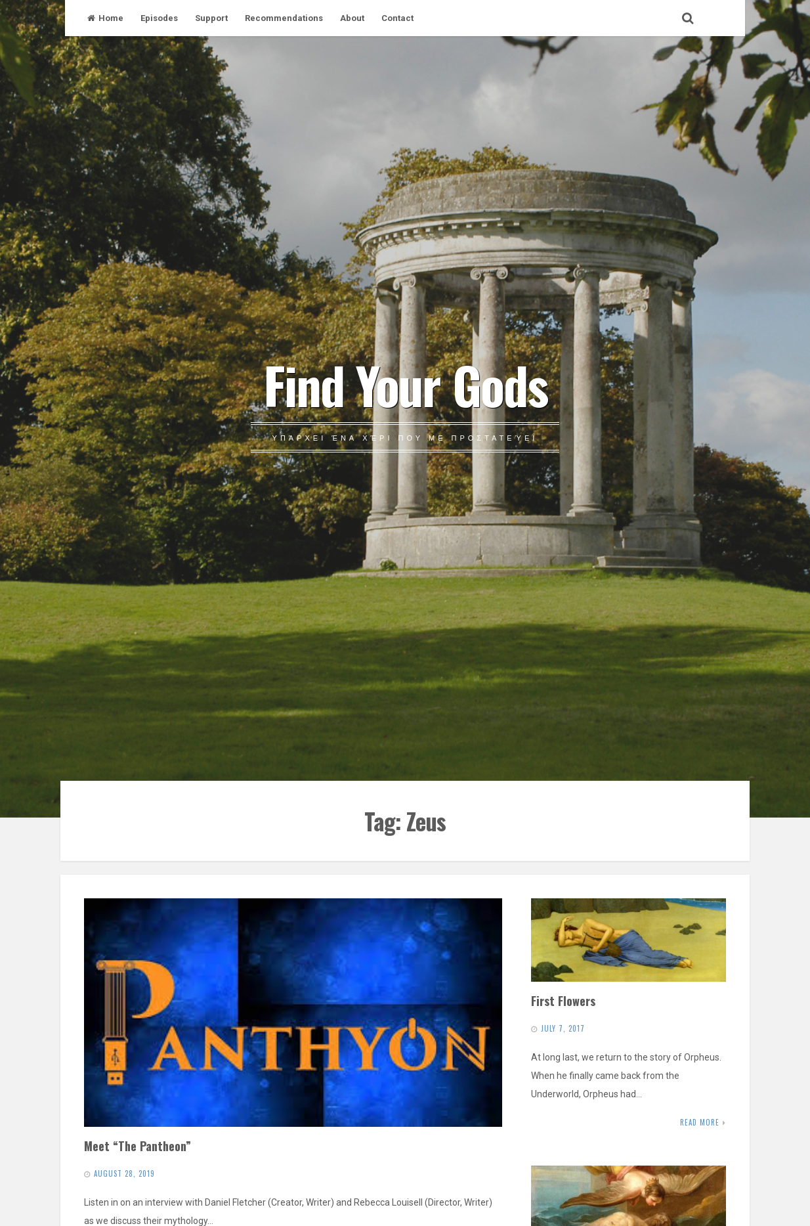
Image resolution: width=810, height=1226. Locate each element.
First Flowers (563, 1000)
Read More (699, 1122)
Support (211, 18)
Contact (397, 18)
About (352, 18)
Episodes (159, 18)
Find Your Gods (405, 384)
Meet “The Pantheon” (137, 1145)
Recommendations (284, 18)
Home (105, 18)
